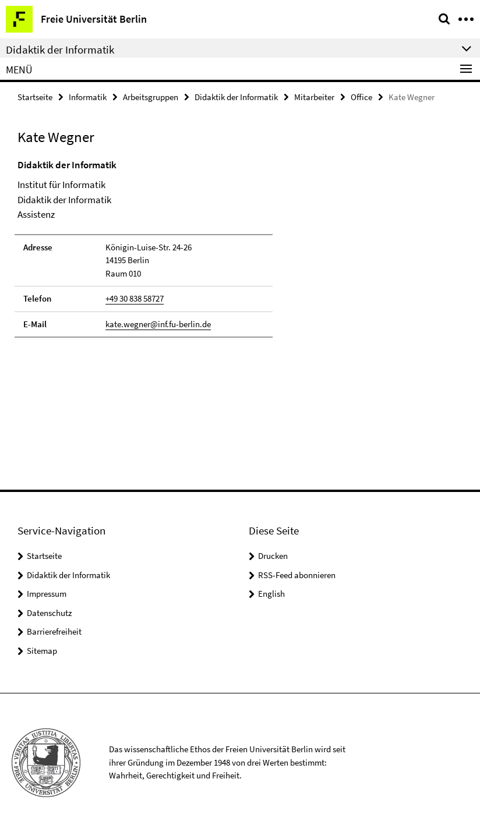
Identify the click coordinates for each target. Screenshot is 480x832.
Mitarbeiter (314, 96)
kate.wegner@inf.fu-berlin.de (158, 324)
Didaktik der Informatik (236, 96)
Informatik (88, 96)
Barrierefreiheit (54, 631)
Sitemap (42, 650)
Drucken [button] (273, 555)
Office (361, 96)
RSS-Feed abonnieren (297, 574)
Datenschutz (49, 612)
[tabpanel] (143, 248)
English (271, 593)
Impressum (46, 593)
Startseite (34, 96)
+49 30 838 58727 (134, 298)
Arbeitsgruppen (150, 96)
